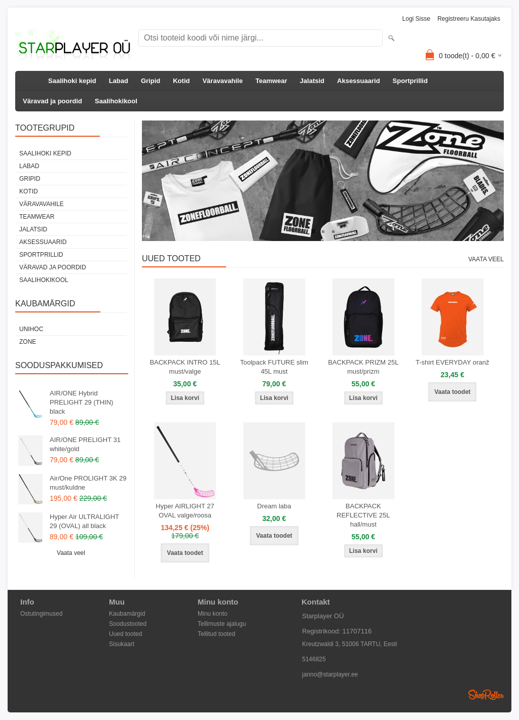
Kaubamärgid (127, 613)
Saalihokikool (116, 101)
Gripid (150, 81)
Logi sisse (416, 18)
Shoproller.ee (486, 695)
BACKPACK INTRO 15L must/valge (185, 366)
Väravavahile (222, 81)
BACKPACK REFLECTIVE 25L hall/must (363, 515)
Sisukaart (121, 644)
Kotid (181, 81)
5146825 (314, 659)
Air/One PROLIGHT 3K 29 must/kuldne (88, 482)
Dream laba (274, 506)
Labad (118, 81)
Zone (27, 341)
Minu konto (213, 613)
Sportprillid (410, 81)
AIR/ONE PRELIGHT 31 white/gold (85, 444)
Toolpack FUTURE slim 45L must (274, 366)
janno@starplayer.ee (330, 674)
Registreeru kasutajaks (468, 18)
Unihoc (31, 329)
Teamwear (271, 81)
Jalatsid (312, 81)
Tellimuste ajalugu (222, 623)
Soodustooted (127, 623)
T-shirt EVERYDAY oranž (452, 362)
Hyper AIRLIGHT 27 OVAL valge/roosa (185, 510)
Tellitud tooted (216, 633)
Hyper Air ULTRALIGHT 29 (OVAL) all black (84, 521)
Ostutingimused (41, 613)
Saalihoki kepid (72, 81)
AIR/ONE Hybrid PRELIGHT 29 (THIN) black (81, 402)
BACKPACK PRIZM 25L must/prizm (363, 366)
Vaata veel (71, 552)
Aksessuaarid (358, 81)
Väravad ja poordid (52, 101)
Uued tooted (125, 633)
